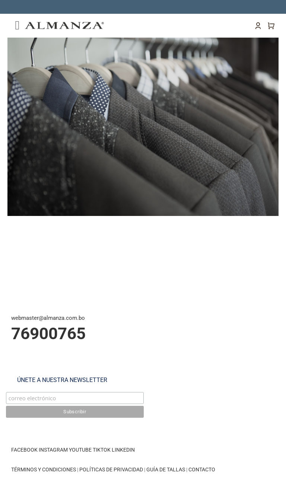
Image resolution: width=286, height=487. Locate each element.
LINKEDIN (123, 450)
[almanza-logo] (64, 24)
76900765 (48, 333)
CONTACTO (201, 469)
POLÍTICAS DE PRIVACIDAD (111, 469)
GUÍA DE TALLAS (166, 469)
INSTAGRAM (53, 450)
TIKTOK (102, 450)
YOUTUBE (80, 450)
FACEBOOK (24, 450)
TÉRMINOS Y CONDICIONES (43, 469)
